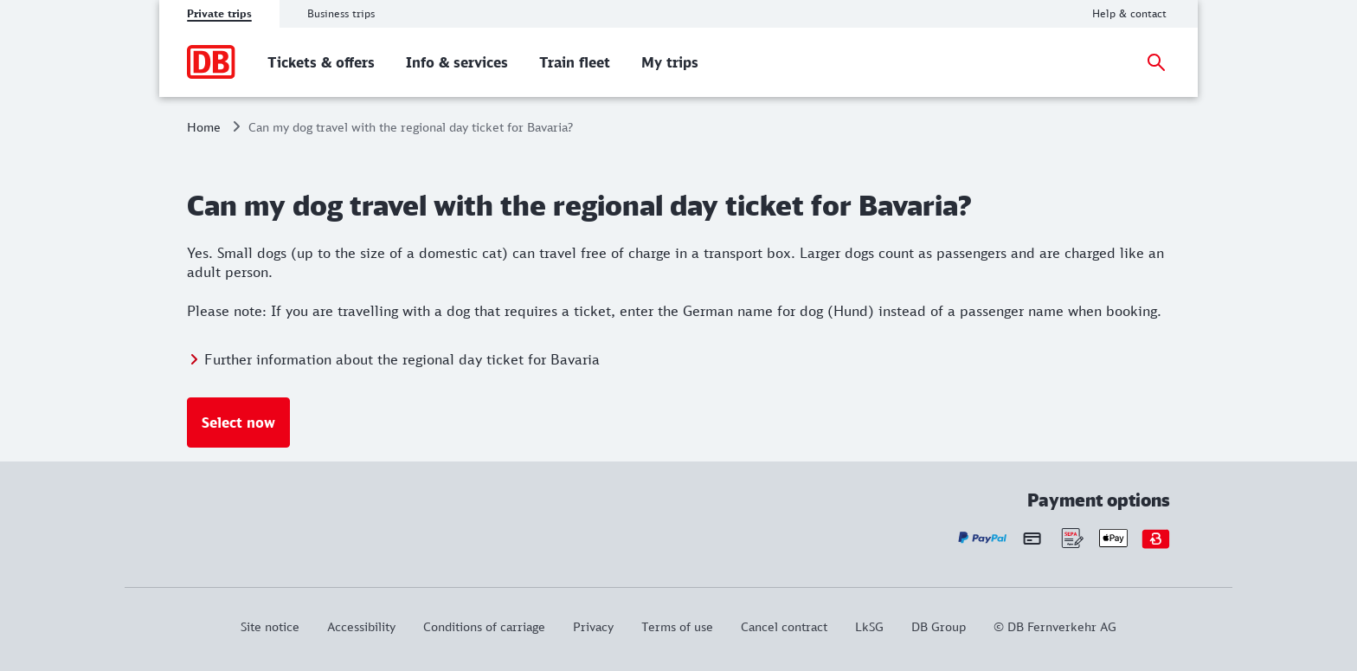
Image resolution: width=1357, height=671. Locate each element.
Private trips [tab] (219, 13)
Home (204, 126)
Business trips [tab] (341, 13)
